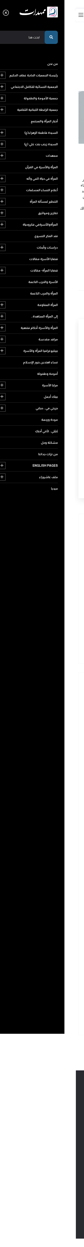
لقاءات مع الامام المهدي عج (59, 148)
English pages (54, 1011)
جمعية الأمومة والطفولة (51, 726)
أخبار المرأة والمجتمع (54, 745)
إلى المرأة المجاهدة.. (55, 906)
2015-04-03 (21, 148)
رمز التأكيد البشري (63, 439)
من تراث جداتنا (28, 1001)
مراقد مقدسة (58, 925)
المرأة (38, 261)
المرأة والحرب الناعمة (54, 887)
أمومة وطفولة (57, 954)
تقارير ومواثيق (58, 821)
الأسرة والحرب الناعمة (54, 878)
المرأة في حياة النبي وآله (53, 792)
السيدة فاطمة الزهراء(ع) (52, 754)
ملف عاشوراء (58, 1020)
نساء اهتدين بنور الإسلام (51, 944)
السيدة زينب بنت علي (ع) (51, 764)
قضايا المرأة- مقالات (54, 868)
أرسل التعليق (53, 480)
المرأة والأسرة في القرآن (52, 783)
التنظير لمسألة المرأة (54, 811)
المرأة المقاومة (58, 897)
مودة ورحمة (59, 982)
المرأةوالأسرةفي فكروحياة (51, 830)
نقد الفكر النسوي (56, 840)
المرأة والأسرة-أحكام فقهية (50, 916)
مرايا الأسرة (27, 954)
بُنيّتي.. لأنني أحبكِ (56, 992)
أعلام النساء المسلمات (53, 802)
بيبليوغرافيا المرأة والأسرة (51, 935)
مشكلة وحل (59, 1001)
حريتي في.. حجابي (56, 973)
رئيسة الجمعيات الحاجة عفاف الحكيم (45, 707)
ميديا (32, 1020)
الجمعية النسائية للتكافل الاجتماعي (45, 716)
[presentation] (41, 454)
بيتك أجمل (60, 963)
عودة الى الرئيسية (59, 72)
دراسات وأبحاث (57, 849)
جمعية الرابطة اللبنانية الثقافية (48, 735)
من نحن (62, 697)
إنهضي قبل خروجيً (37, 643)
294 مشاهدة (69, 154)
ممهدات (61, 773)
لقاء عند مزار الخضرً (37, 621)
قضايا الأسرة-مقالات (54, 859)
